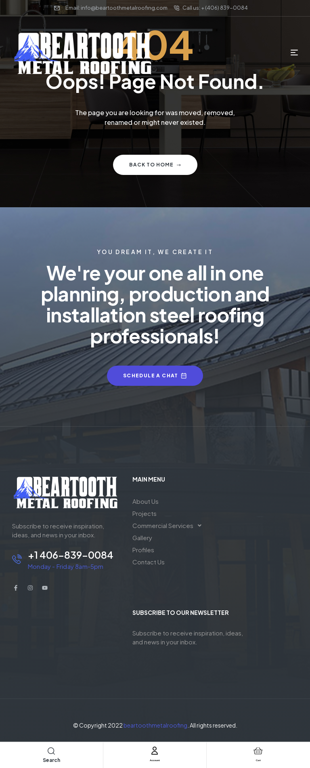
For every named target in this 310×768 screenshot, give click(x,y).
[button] (169, 526)
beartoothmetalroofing (155, 725)
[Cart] (258, 751)
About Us (145, 501)
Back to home (155, 165)
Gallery (142, 537)
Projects (144, 513)
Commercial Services (169, 526)
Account (155, 758)
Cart (258, 758)
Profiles (143, 549)
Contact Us (148, 562)
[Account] (155, 751)
